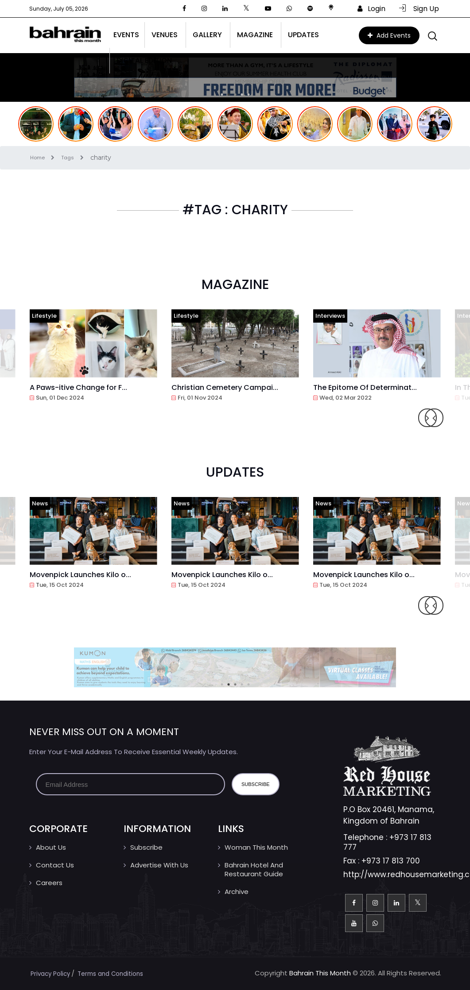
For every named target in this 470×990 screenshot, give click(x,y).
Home (47, 157)
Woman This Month (256, 847)
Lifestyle (44, 316)
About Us (51, 847)
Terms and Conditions (118, 973)
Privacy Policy (52, 973)
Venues (164, 35)
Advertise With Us (159, 865)
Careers (49, 882)
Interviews (330, 316)
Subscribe (146, 847)
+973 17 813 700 (390, 860)
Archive (237, 891)
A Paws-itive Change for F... (84, 387)
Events (126, 35)
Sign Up (419, 9)
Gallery (207, 35)
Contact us (55, 865)
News (40, 503)
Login (371, 9)
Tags (81, 157)
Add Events (389, 35)
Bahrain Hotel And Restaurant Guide (254, 869)
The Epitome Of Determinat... (370, 387)
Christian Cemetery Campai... (230, 387)
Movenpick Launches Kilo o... (85, 574)
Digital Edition (144, 60)
